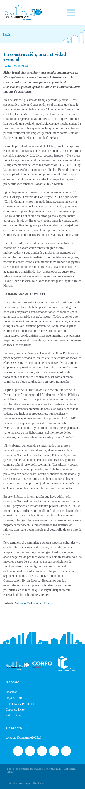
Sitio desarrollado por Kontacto (25, 783)
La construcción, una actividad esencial (34, 57)
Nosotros (11, 692)
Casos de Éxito (15, 709)
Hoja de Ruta (14, 698)
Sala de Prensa (15, 715)
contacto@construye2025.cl (23, 737)
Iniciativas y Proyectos (20, 703)
